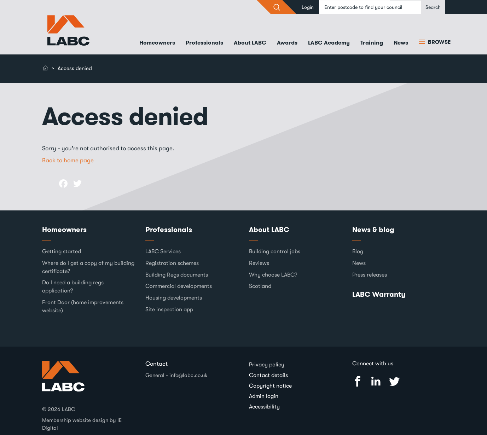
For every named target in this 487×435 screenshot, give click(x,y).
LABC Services (163, 251)
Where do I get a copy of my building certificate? (88, 267)
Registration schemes (172, 263)
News (401, 43)
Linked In (376, 381)
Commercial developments (178, 286)
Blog (357, 251)
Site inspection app (169, 309)
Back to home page (68, 160)
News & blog (373, 229)
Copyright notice (270, 386)
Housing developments (173, 298)
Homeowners (157, 43)
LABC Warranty (378, 294)
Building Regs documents (176, 275)
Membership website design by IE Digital (82, 424)
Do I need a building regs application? (73, 286)
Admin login (263, 396)
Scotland (260, 286)
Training (371, 43)
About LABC (250, 43)
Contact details (268, 375)
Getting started (61, 251)
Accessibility (264, 407)
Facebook (357, 381)
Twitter (394, 381)
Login (308, 7)
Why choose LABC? (273, 275)
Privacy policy (266, 364)
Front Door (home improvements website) (82, 306)
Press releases (369, 275)
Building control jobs (274, 251)
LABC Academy (329, 43)
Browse (439, 42)
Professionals (204, 43)
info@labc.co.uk (188, 375)
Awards (287, 43)
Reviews (259, 263)
